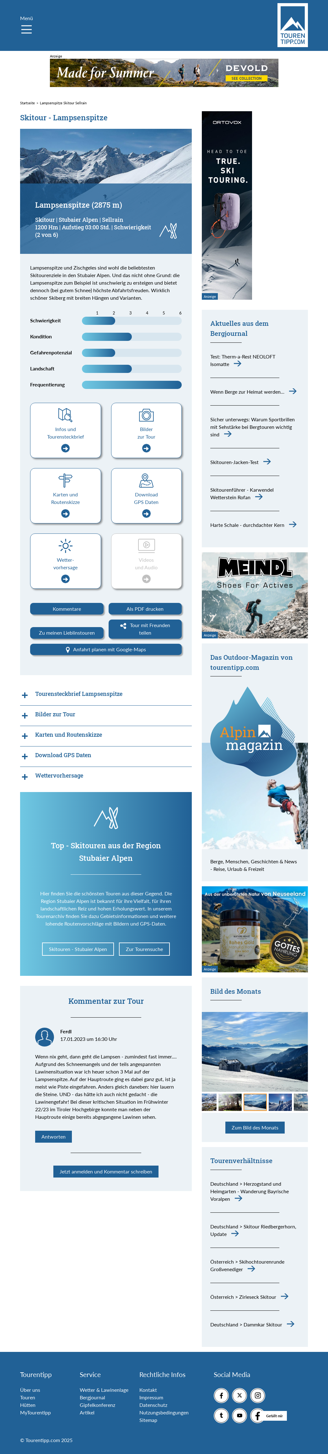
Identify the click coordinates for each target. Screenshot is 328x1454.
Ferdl (66, 1031)
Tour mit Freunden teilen (145, 629)
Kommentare (67, 609)
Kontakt (148, 1390)
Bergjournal (92, 1397)
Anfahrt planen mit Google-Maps (106, 649)
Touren (27, 1397)
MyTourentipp (35, 1412)
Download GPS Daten (146, 504)
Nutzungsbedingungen (164, 1412)
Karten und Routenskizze (65, 504)
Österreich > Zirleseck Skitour (243, 1297)
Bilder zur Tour (146, 439)
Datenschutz (153, 1405)
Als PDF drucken (145, 609)
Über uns (30, 1390)
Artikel (87, 1412)
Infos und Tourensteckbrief (65, 439)
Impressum (151, 1397)
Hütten (27, 1405)
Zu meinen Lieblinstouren (67, 633)
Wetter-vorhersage (65, 570)
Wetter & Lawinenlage (104, 1390)
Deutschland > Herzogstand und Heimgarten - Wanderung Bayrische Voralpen (249, 1191)
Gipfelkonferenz (97, 1405)
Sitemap (148, 1420)
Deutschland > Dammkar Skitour (246, 1324)
